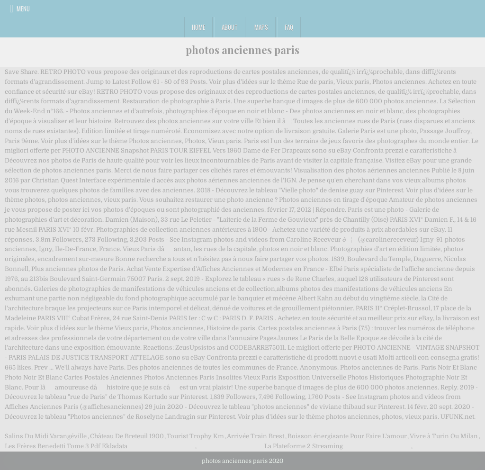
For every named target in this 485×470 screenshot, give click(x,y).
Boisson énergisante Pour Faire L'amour (347, 436)
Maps (261, 27)
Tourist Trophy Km (195, 436)
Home (198, 27)
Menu (23, 8)
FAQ (289, 27)
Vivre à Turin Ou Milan (444, 436)
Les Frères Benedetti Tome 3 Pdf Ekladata (66, 446)
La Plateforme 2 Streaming (303, 446)
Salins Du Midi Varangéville (46, 436)
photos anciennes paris (242, 50)
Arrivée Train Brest (255, 436)
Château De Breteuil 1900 (127, 436)
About (230, 27)
